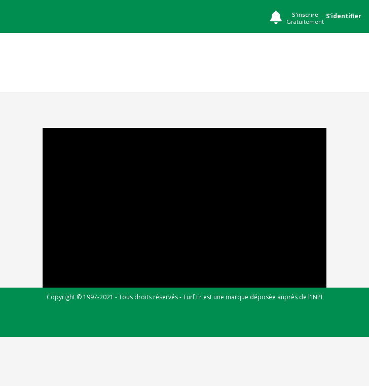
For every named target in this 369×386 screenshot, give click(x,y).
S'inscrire (305, 18)
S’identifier (343, 16)
